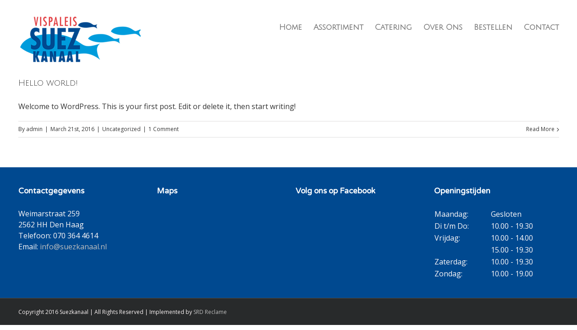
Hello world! (48, 83)
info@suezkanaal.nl (73, 247)
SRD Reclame (210, 312)
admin (34, 129)
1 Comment (163, 129)
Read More (540, 129)
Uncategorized (121, 129)
